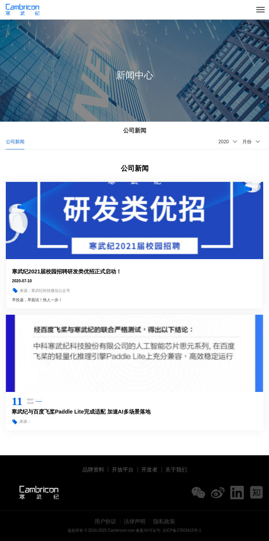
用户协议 (105, 521)
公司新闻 (15, 141)
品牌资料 (93, 469)
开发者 (149, 469)
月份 (247, 141)
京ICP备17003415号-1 (182, 530)
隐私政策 (164, 521)
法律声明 (135, 521)
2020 (223, 141)
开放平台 (123, 469)
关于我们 (176, 469)
